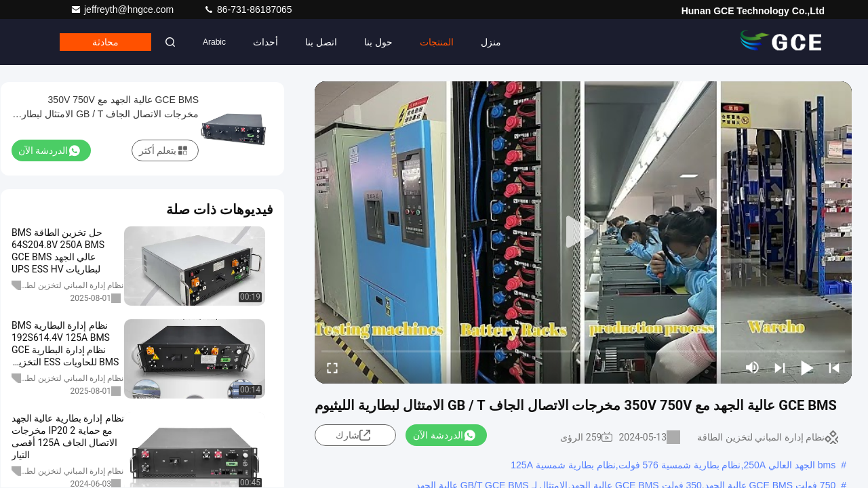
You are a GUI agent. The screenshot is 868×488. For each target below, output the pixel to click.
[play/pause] (807, 367)
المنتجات (437, 42)
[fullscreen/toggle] (332, 367)
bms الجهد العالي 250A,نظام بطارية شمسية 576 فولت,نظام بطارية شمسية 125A (673, 465)
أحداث (265, 42)
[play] (583, 232)
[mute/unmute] (752, 367)
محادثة (105, 42)
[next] (779, 367)
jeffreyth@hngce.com (123, 9)
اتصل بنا (321, 42)
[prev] (834, 367)
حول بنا (378, 42)
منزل (491, 42)
